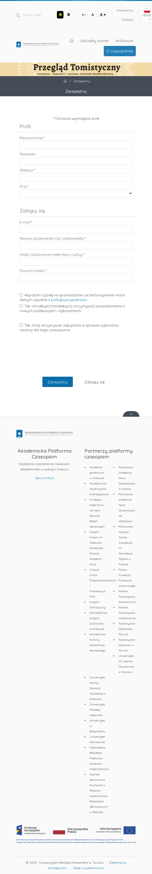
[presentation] (76, 359)
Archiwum (124, 40)
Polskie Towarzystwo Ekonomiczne (127, 596)
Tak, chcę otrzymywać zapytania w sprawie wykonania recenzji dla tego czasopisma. (69, 327)
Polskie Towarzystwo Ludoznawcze (127, 613)
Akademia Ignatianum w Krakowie (96, 472)
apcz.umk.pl (44, 478)
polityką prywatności (69, 299)
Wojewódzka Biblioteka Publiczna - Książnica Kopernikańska (99, 758)
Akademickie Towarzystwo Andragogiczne (99, 489)
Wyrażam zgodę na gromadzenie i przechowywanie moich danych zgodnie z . (73, 297)
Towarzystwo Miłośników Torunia (127, 629)
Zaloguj (127, 19)
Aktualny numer (94, 40)
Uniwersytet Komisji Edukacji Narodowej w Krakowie (97, 688)
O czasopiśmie (119, 50)
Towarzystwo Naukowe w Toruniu (127, 645)
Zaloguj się (94, 381)
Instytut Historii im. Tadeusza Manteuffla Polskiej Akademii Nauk (96, 548)
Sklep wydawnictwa (88, 868)
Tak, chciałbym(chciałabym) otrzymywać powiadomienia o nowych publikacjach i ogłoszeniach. (73, 308)
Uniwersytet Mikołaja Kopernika (97, 710)
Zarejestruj (125, 10)
